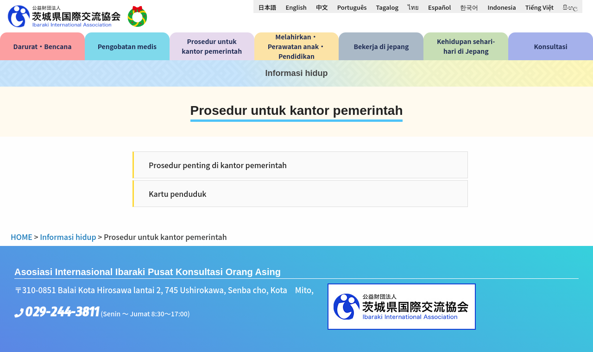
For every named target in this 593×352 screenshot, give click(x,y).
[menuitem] (267, 7)
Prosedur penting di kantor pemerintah (218, 164)
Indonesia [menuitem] (501, 7)
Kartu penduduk (178, 193)
